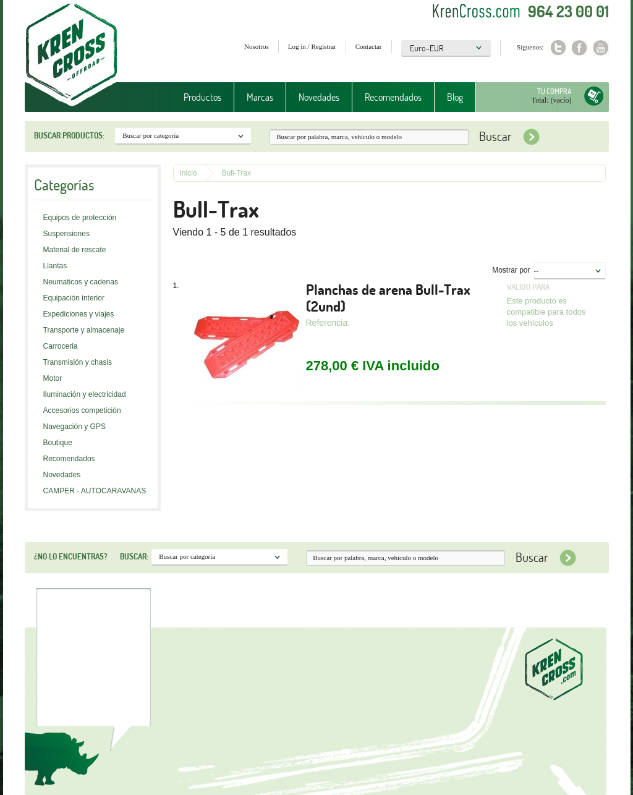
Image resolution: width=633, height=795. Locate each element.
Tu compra (554, 91)
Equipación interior (73, 298)
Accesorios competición (82, 410)
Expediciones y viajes (78, 314)
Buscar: (134, 556)
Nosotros (256, 46)
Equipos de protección (80, 217)
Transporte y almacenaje (84, 330)
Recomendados (393, 97)
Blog (455, 97)
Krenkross (71, 55)
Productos (202, 97)
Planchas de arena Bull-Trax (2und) (388, 298)
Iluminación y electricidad (84, 394)
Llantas (55, 265)
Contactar (368, 46)
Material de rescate (74, 249)
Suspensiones (66, 233)
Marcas (260, 97)
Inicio (188, 173)
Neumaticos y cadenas (80, 282)
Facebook (579, 48)
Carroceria (60, 346)
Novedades (319, 97)
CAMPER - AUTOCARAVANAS (95, 491)
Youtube (601, 48)
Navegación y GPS (74, 426)
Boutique (57, 442)
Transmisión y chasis (78, 362)
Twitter (558, 48)
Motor (52, 378)
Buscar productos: (69, 135)
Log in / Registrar (312, 46)
